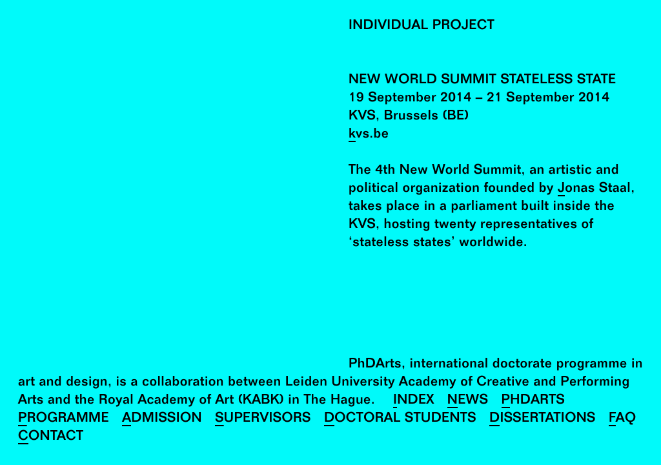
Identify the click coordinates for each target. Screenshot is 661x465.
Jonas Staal (594, 189)
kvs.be (369, 135)
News (468, 401)
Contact (50, 437)
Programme (63, 419)
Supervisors (263, 419)
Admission (162, 419)
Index (413, 401)
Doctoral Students (400, 419)
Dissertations (542, 419)
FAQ (622, 419)
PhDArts (533, 401)
